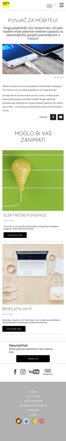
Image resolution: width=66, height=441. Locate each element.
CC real (33, 414)
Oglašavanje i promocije (33, 405)
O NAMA (33, 392)
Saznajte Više (15, 235)
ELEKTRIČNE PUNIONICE (25, 215)
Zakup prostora (33, 401)
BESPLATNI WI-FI (17, 308)
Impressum (33, 410)
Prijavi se (33, 359)
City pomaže (33, 396)
